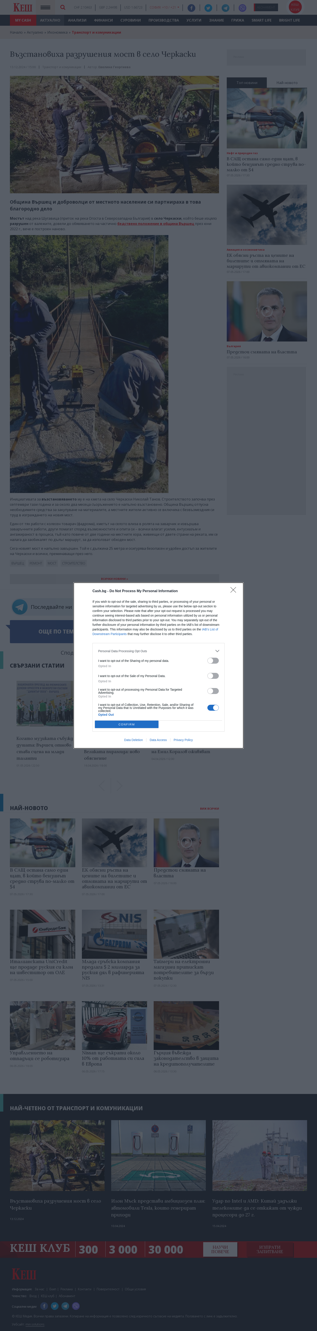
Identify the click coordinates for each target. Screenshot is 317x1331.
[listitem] (158, 651)
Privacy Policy (183, 740)
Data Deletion (133, 740)
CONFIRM (126, 724)
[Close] (234, 591)
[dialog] (158, 665)
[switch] (213, 661)
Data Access (158, 740)
